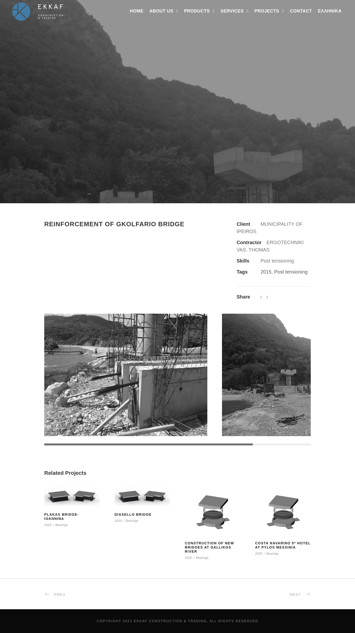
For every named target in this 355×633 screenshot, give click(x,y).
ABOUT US (161, 11)
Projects (267, 11)
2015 (266, 272)
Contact (301, 11)
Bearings (61, 525)
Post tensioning (291, 272)
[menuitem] (330, 14)
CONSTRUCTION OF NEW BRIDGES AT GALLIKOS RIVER (209, 547)
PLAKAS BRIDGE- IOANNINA (61, 517)
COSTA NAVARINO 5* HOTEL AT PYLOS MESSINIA (283, 545)
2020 (47, 525)
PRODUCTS (197, 11)
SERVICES (232, 11)
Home (137, 11)
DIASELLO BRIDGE (133, 514)
